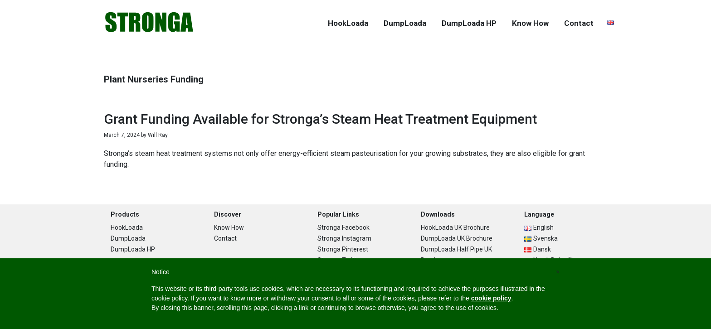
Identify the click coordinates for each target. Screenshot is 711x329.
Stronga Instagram (344, 238)
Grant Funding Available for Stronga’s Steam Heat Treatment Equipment (320, 119)
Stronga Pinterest (342, 249)
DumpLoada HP (133, 249)
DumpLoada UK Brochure (456, 238)
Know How (229, 227)
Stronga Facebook (343, 227)
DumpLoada (128, 238)
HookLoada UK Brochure (455, 227)
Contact (225, 238)
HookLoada (127, 227)
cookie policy (491, 298)
